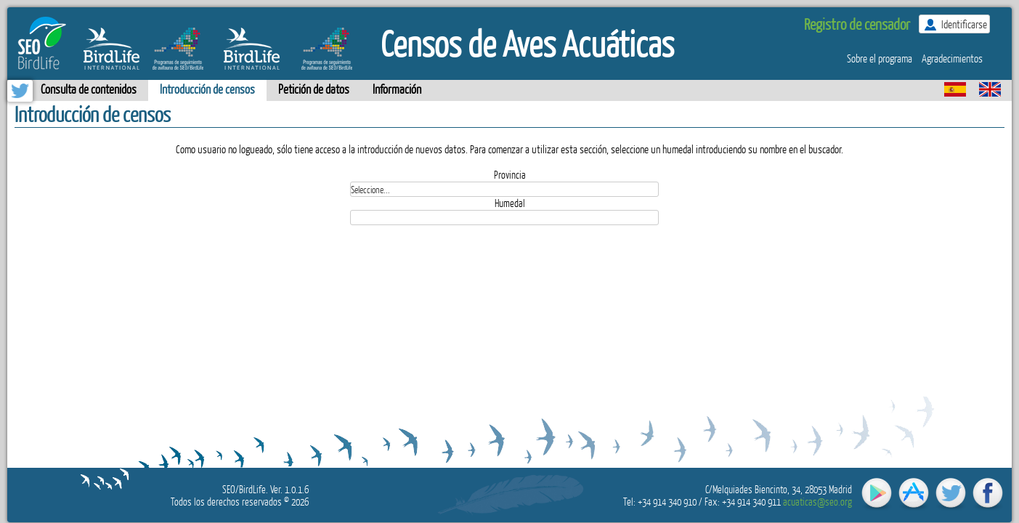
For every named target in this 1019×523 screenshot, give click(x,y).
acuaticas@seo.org (817, 501)
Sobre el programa (879, 58)
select (666, 189)
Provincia (510, 175)
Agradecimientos (952, 58)
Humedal (510, 203)
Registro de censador (857, 24)
